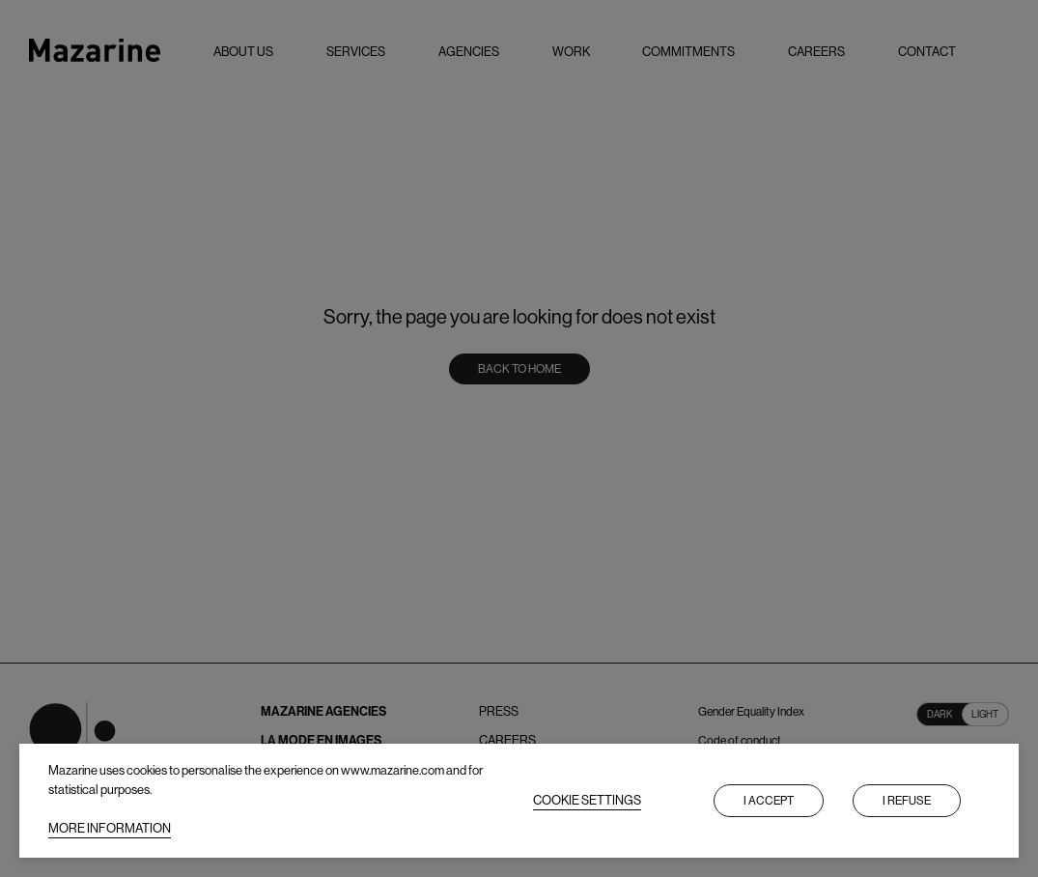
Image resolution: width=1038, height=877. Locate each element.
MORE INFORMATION (109, 828)
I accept (768, 800)
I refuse (907, 800)
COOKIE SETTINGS (587, 800)
